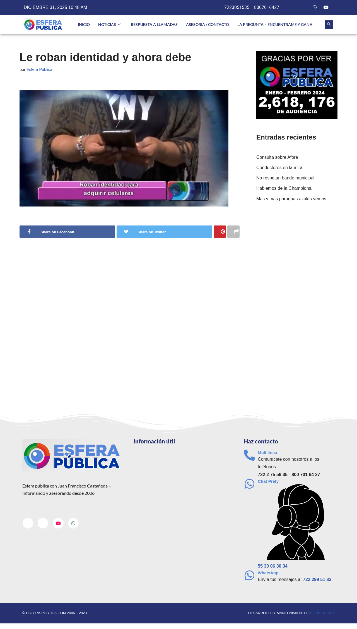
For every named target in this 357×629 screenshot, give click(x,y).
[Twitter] (303, 7)
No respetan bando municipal (285, 178)
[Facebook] (292, 7)
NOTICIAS (109, 24)
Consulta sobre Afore (277, 157)
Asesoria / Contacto (207, 24)
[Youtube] (326, 7)
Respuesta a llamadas (154, 24)
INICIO (84, 24)
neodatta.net (321, 613)
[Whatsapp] (314, 7)
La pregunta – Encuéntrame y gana (274, 24)
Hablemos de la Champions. (284, 188)
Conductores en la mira (279, 167)
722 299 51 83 (317, 579)
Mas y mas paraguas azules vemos (291, 198)
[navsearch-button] (329, 24)
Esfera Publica (39, 69)
